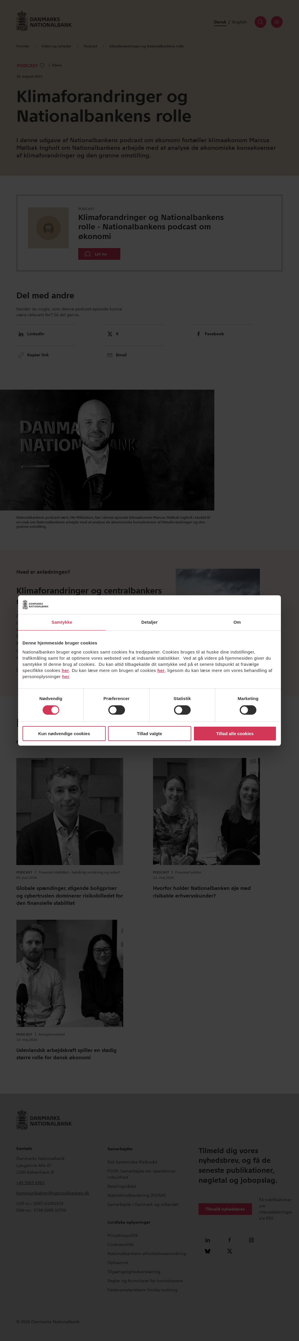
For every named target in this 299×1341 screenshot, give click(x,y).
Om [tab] (237, 622)
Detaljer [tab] (149, 622)
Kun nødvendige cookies (64, 733)
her (65, 670)
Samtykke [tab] (62, 622)
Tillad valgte (149, 733)
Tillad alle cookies (234, 733)
